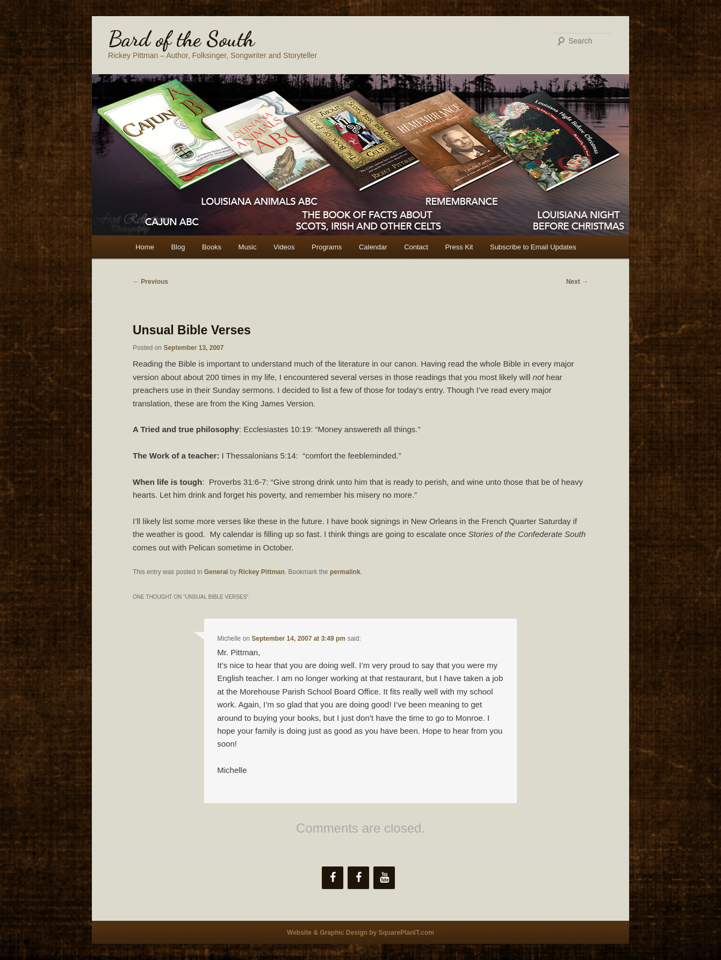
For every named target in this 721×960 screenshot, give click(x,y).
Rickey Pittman (262, 572)
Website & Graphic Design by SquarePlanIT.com (360, 932)
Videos (284, 247)
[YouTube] (384, 877)
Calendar (373, 247)
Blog (178, 247)
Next (577, 281)
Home (144, 247)
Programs (327, 247)
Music (248, 247)
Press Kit (459, 247)
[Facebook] (332, 877)
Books (211, 247)
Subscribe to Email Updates (533, 247)
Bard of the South (181, 39)
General (216, 572)
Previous (150, 281)
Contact (416, 247)
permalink (345, 572)
